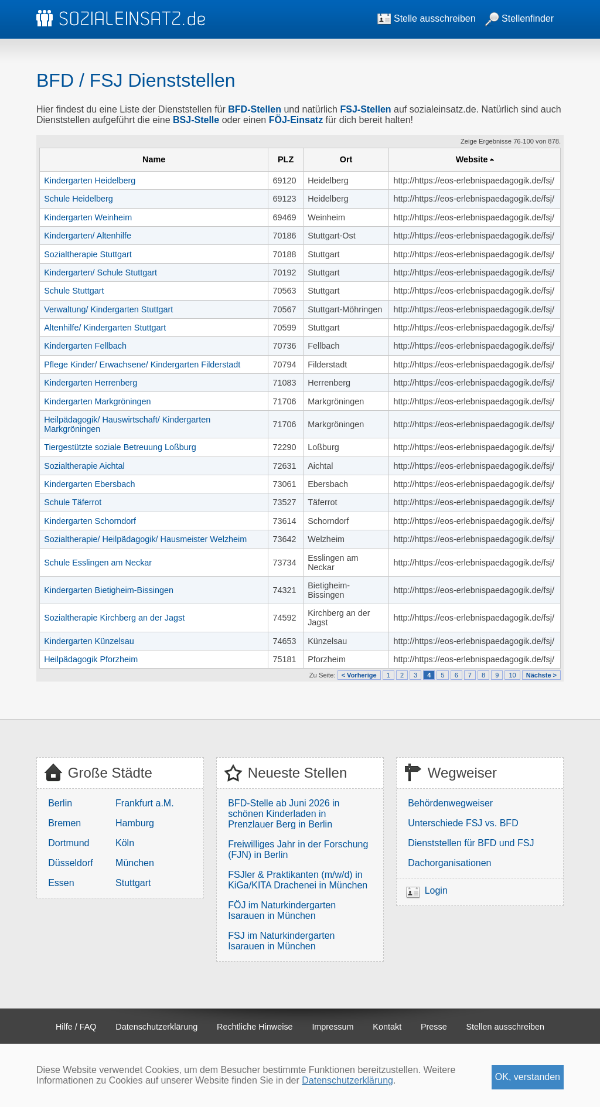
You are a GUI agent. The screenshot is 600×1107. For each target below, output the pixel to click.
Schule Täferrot (72, 502)
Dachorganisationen (449, 863)
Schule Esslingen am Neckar (98, 562)
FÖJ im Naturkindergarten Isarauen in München (282, 910)
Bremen (64, 823)
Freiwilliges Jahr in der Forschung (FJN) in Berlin (298, 849)
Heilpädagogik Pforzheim (91, 659)
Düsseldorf (70, 863)
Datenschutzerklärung (156, 1026)
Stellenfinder (519, 18)
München (134, 863)
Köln (124, 843)
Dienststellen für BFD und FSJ (471, 843)
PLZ (286, 159)
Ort (346, 159)
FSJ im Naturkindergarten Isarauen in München (281, 941)
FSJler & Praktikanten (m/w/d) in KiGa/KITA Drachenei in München (297, 880)
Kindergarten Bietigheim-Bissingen (108, 590)
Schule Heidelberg (78, 198)
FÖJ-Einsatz (296, 120)
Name (153, 159)
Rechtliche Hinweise (255, 1026)
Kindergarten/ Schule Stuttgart (100, 272)
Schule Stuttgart (74, 290)
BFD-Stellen (254, 109)
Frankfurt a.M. (144, 803)
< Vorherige (359, 675)
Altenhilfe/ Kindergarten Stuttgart (105, 327)
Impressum (332, 1026)
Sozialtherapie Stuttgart (88, 254)
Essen (61, 883)
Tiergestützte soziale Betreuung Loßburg (120, 447)
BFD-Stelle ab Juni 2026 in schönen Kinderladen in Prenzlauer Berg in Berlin (283, 813)
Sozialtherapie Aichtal (84, 466)
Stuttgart (133, 883)
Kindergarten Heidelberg (89, 180)
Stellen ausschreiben (505, 1026)
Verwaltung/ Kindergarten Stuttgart (108, 309)
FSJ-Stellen (365, 109)
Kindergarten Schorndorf (90, 521)
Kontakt (387, 1026)
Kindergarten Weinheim (88, 217)
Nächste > (541, 675)
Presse (434, 1026)
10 (512, 675)
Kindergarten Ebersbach (89, 484)
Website (472, 159)
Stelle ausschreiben (426, 18)
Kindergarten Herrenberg (90, 382)
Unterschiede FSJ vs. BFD (463, 823)
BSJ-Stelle (196, 120)
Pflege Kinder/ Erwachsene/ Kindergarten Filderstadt (142, 364)
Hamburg (134, 823)
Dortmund (68, 843)
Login (436, 890)
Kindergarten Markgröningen (97, 401)
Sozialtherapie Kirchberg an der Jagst (114, 617)
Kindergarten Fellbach (85, 345)
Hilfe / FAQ (76, 1026)
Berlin (60, 803)
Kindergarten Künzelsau (89, 641)
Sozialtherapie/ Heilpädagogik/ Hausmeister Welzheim (145, 539)
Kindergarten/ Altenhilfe (87, 235)
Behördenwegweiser (450, 803)
